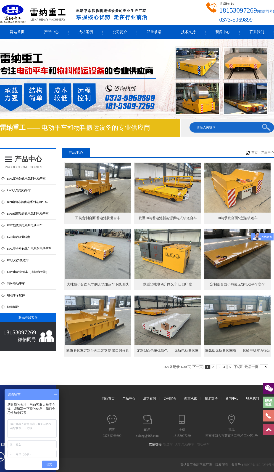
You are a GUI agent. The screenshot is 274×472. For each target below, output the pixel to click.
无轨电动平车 (186, 444)
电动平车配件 (16, 295)
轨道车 (169, 444)
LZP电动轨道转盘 (18, 237)
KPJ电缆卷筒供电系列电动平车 (27, 202)
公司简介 (120, 32)
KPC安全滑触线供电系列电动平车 (29, 248)
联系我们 (257, 32)
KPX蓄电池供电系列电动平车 (26, 178)
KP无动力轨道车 (18, 260)
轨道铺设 (13, 307)
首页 (254, 152)
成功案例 (85, 32)
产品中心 (51, 32)
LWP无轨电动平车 (19, 190)
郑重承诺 (154, 32)
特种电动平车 (16, 283)
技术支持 (188, 32)
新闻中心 (222, 32)
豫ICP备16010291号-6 (259, 465)
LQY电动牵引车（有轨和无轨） (28, 272)
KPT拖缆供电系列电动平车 (24, 225)
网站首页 (17, 32)
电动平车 (204, 444)
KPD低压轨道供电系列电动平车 (28, 213)
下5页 (238, 367)
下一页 (197, 367)
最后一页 (251, 367)
